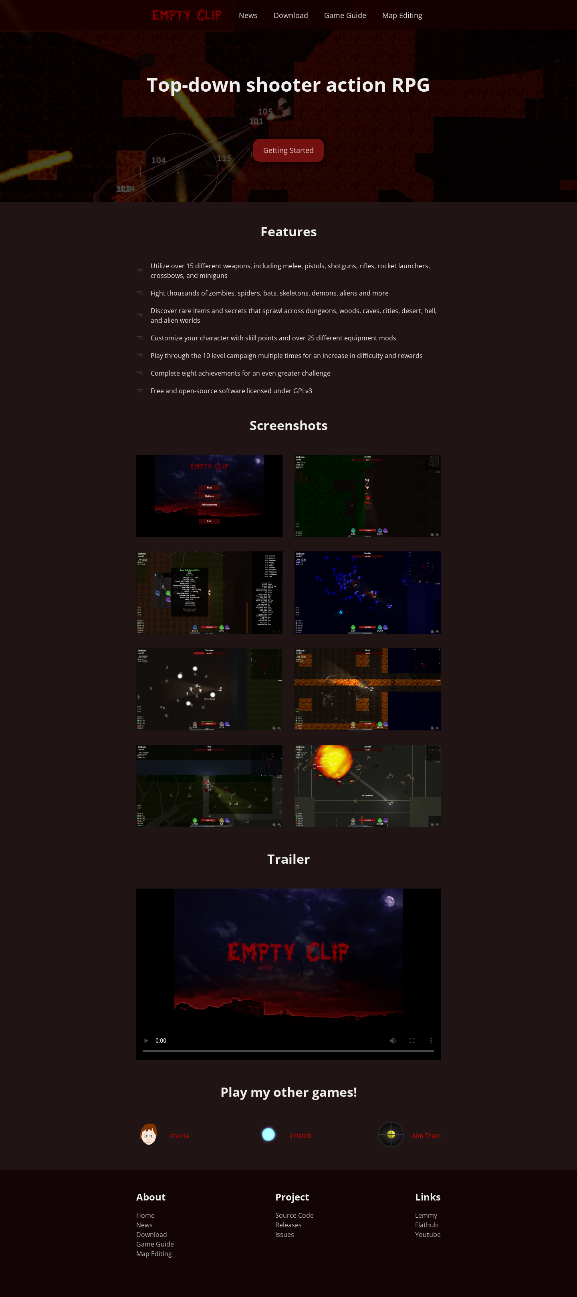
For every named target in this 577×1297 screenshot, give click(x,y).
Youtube (428, 1234)
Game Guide (345, 15)
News (248, 15)
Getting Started (288, 150)
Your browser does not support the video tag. (288, 974)
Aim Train (426, 1135)
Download (291, 15)
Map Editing (402, 15)
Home (145, 1215)
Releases (288, 1225)
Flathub (426, 1225)
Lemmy (426, 1215)
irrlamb (300, 1135)
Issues (284, 1234)
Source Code (294, 1215)
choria (179, 1135)
